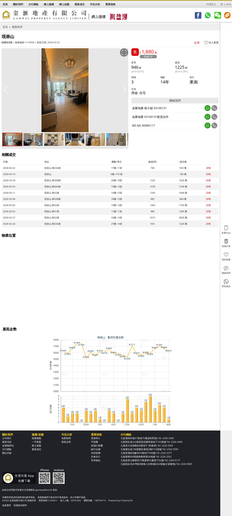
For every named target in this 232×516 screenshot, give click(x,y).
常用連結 (95, 460)
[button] (124, 90)
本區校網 (95, 452)
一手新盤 (36, 441)
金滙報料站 (8, 445)
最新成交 (36, 449)
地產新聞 (66, 438)
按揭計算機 (97, 445)
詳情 (208, 167)
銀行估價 (95, 449)
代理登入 (211, 4)
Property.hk (127, 500)
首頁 (5, 27)
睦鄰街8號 (7, 42)
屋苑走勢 (66, 441)
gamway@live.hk (43, 489)
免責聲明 (6, 505)
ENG (228, 4)
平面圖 (94, 441)
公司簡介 (7, 438)
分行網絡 (7, 449)
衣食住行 (95, 456)
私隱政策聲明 (20, 505)
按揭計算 (148, 56)
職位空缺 (7, 452)
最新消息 (7, 441)
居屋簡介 (95, 438)
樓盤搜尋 (17, 27)
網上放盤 (36, 445)
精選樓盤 (36, 438)
